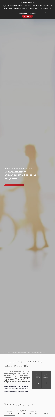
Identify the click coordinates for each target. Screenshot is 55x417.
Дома (4, 352)
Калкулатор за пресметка (14, 185)
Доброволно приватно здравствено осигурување (18, 352)
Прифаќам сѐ (27, 16)
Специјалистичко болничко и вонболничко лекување (36, 352)
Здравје (7, 352)
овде (34, 13)
